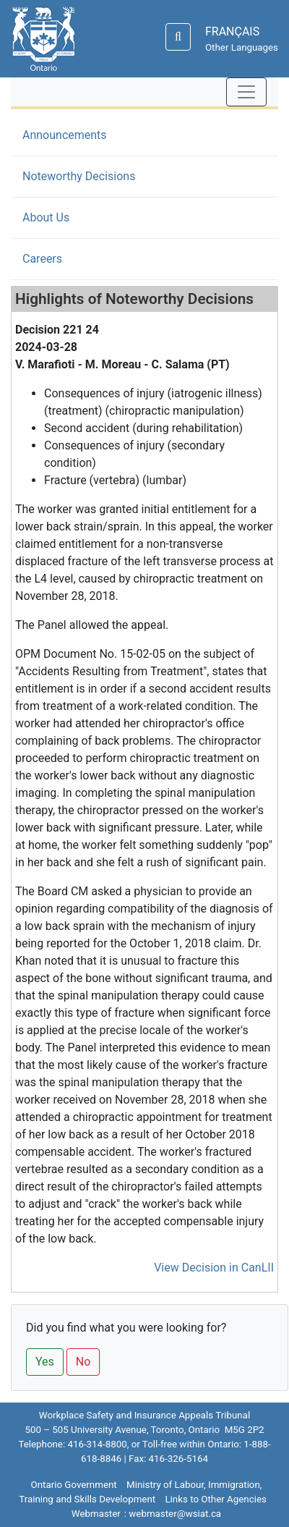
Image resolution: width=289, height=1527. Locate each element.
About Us (45, 217)
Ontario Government (74, 1484)
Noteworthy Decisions (100, 175)
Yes (44, 1362)
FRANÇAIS (232, 31)
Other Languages (241, 47)
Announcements (64, 135)
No (83, 1362)
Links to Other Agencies (215, 1499)
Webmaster (96, 1513)
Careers (42, 259)
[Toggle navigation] (246, 91)
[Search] (178, 37)
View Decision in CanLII (214, 1267)
